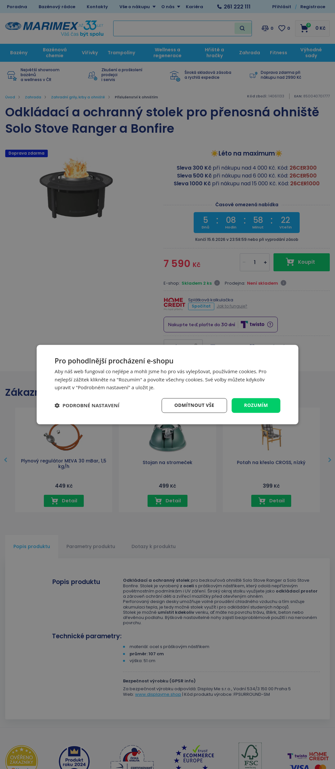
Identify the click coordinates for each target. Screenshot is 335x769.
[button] (87, 405)
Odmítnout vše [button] (194, 405)
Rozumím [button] (256, 405)
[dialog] (167, 384)
